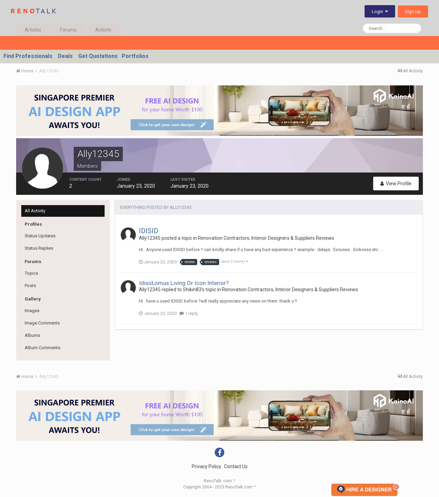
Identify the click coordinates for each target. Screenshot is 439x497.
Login (380, 11)
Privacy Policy (206, 466)
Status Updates (40, 235)
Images (32, 310)
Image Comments (42, 323)
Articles (33, 30)
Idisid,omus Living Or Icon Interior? (184, 283)
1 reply (188, 313)
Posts (30, 285)
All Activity (35, 210)
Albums (32, 335)
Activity (103, 30)
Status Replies (39, 248)
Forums (68, 30)
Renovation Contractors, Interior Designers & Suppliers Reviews (266, 238)
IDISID (148, 231)
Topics (31, 273)
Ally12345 (150, 238)
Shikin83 (192, 289)
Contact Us (236, 466)
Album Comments (42, 347)
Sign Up (413, 11)
